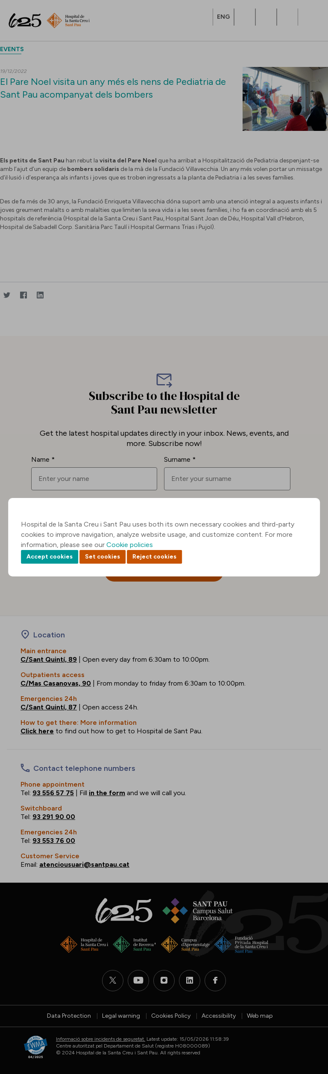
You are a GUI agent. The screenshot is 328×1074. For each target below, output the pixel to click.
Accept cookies (49, 556)
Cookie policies (129, 545)
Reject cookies (154, 556)
